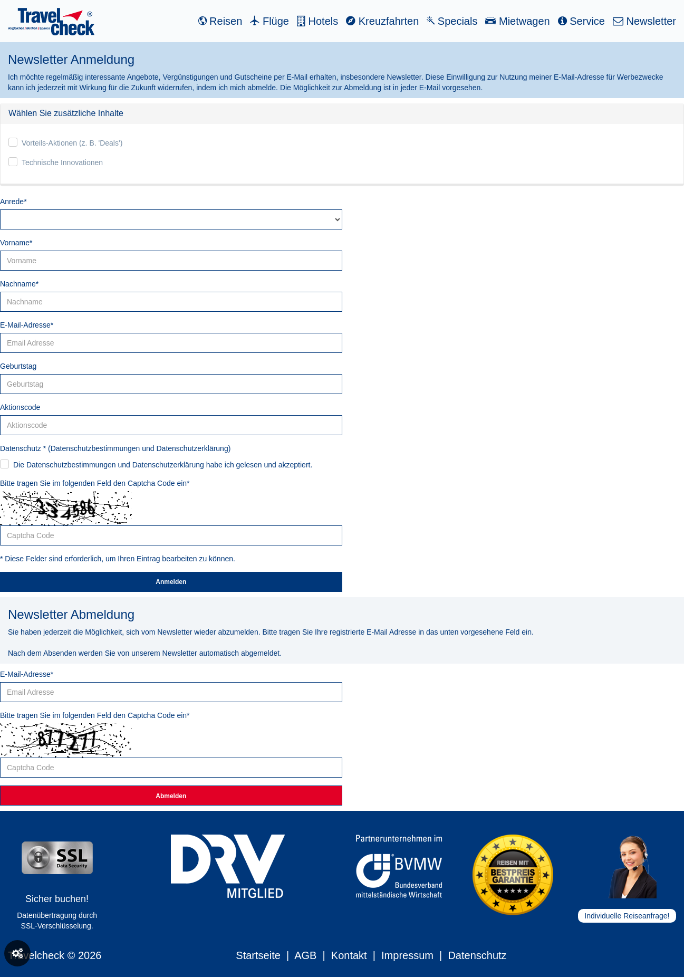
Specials (452, 21)
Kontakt (349, 955)
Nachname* (19, 284)
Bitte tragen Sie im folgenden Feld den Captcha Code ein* (95, 483)
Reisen (220, 21)
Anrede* (13, 201)
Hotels (317, 21)
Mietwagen (517, 21)
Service (581, 21)
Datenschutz (477, 955)
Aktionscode (20, 407)
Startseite (258, 955)
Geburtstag (18, 366)
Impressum (407, 955)
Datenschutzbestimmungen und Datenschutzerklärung (139, 448)
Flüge (269, 21)
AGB (305, 955)
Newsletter (644, 21)
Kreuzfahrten (382, 21)
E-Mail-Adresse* (26, 325)
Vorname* (16, 242)
